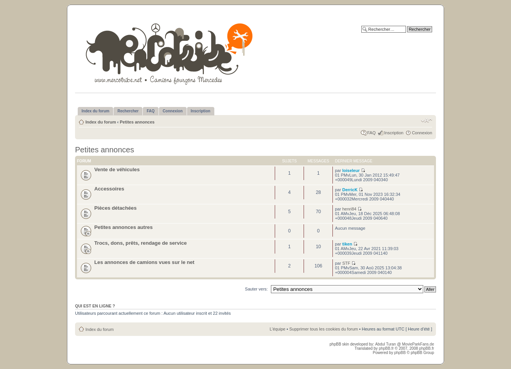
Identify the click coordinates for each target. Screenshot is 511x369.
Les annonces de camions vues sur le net (144, 262)
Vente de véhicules (117, 169)
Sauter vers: (256, 289)
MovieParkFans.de (418, 344)
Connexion (422, 132)
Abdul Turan (386, 344)
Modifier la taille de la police (426, 120)
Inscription (393, 132)
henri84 (349, 209)
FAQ (371, 132)
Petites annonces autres (123, 227)
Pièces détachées (115, 208)
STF (346, 263)
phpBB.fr (386, 348)
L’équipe (278, 329)
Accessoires (109, 189)
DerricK (349, 189)
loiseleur (350, 170)
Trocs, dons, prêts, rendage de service (140, 243)
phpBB (400, 353)
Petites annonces (137, 122)
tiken (347, 244)
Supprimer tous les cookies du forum (323, 329)
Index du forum (100, 122)
